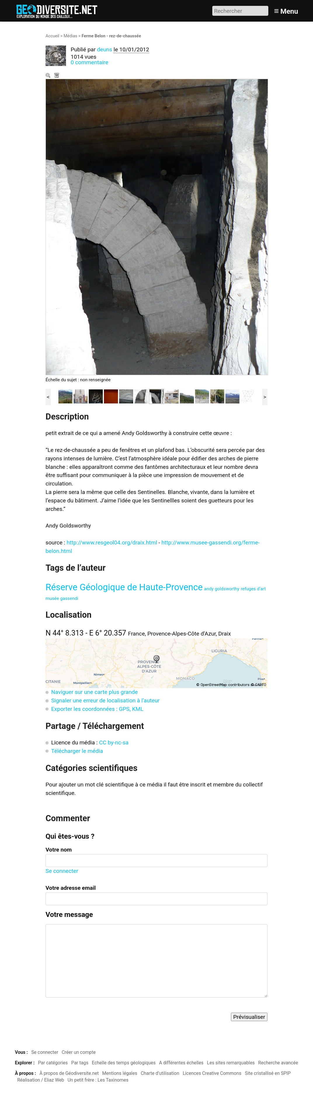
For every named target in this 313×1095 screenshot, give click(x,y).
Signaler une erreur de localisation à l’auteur (105, 700)
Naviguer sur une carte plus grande (94, 692)
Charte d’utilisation (160, 1073)
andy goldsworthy (221, 588)
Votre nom (59, 849)
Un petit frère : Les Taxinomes (97, 1080)
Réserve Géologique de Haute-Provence (124, 587)
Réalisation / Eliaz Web (40, 1080)
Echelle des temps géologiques (124, 1063)
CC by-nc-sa (113, 742)
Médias (70, 36)
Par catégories (53, 1063)
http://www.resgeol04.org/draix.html (112, 542)
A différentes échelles (181, 1063)
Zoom (48, 76)
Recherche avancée (278, 1063)
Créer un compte (79, 1052)
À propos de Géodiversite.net (69, 1073)
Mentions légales (119, 1073)
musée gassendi (62, 598)
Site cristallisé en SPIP (268, 1073)
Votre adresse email (71, 888)
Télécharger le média (57, 76)
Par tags (79, 1063)
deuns (104, 49)
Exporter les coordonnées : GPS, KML (97, 709)
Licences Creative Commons (212, 1073)
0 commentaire (89, 62)
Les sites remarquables (231, 1063)
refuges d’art (253, 588)
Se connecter (62, 871)
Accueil (52, 36)
